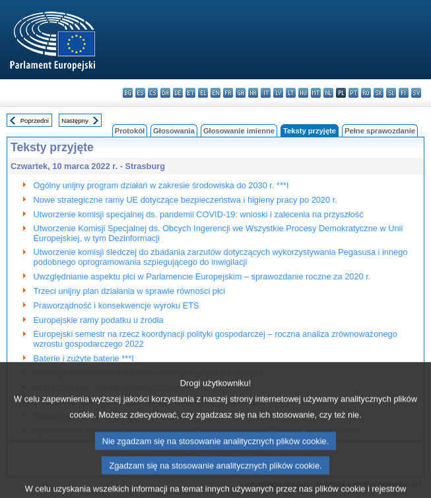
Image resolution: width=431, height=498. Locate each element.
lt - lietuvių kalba (291, 93)
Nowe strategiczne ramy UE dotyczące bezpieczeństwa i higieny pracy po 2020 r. (185, 200)
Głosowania (174, 131)
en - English (215, 93)
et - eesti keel (190, 93)
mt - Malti (316, 93)
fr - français (228, 93)
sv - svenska (416, 93)
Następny (74, 120)
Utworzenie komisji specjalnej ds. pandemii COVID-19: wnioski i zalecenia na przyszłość (199, 214)
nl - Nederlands (328, 93)
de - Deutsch (178, 93)
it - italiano (266, 93)
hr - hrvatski (253, 93)
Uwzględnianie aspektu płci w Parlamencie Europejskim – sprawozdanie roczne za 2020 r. (202, 276)
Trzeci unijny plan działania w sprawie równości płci (129, 291)
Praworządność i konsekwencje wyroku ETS (116, 305)
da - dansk (165, 93)
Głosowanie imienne (239, 131)
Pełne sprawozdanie (380, 131)
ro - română (366, 93)
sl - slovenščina (391, 93)
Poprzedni (34, 120)
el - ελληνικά (203, 93)
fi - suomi (404, 93)
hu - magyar (303, 93)
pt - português (353, 93)
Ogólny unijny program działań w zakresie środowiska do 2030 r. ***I (161, 185)
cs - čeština (153, 93)
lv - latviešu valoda (278, 93)
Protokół (130, 131)
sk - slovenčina (378, 93)
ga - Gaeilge (241, 93)
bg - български (128, 93)
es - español (140, 93)
